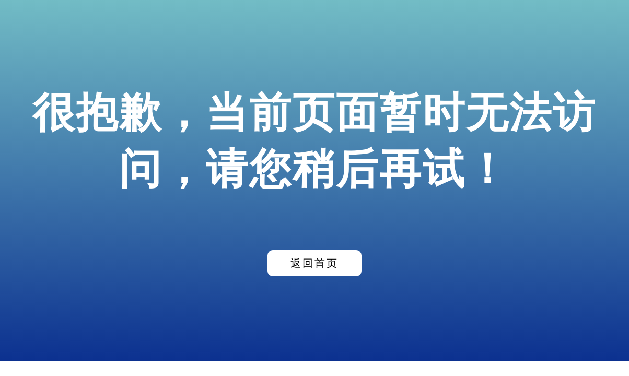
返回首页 (314, 263)
